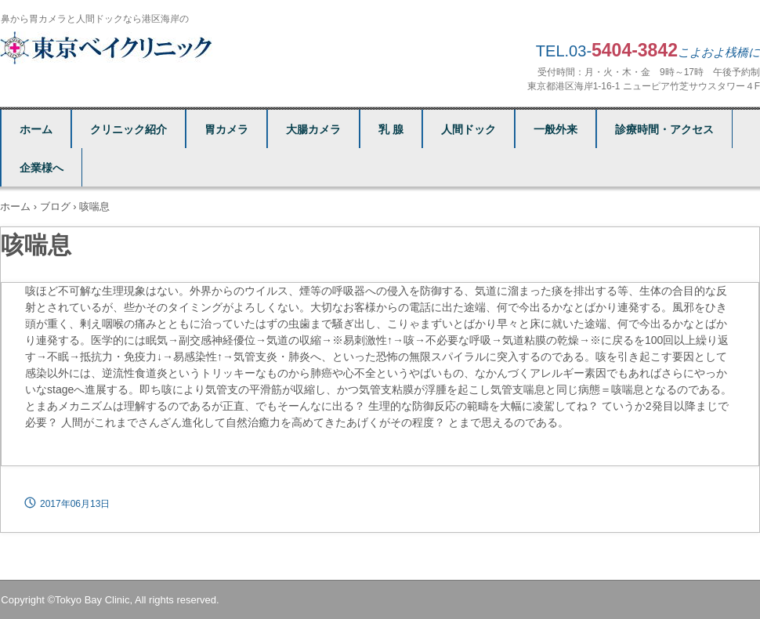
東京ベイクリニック (108, 47)
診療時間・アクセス (664, 129)
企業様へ (41, 167)
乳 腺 (391, 129)
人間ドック (468, 129)
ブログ (55, 206)
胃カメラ (226, 129)
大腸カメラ (313, 129)
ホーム (36, 129)
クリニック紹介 (128, 129)
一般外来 (555, 129)
